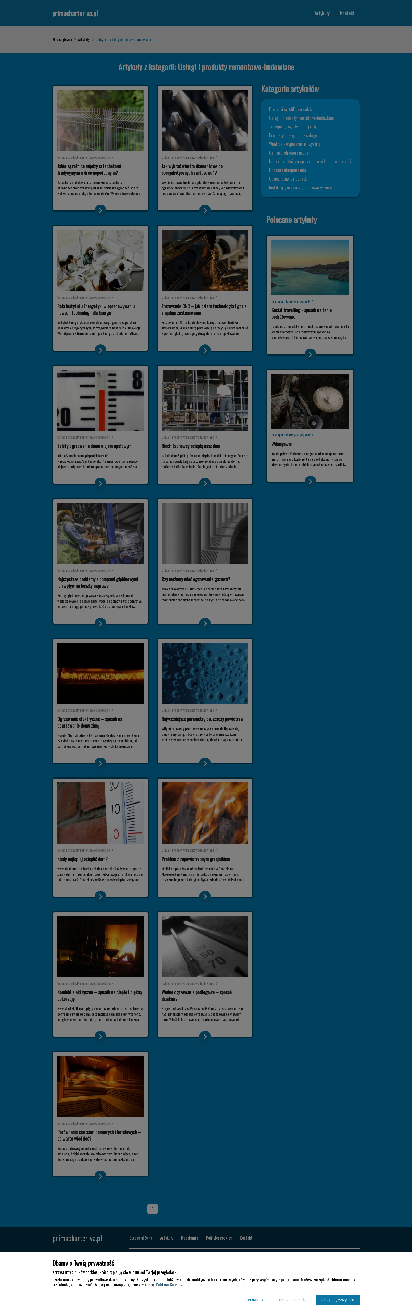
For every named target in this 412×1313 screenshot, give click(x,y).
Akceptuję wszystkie (337, 1300)
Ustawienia (255, 1300)
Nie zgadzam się (292, 1300)
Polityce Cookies (169, 1284)
